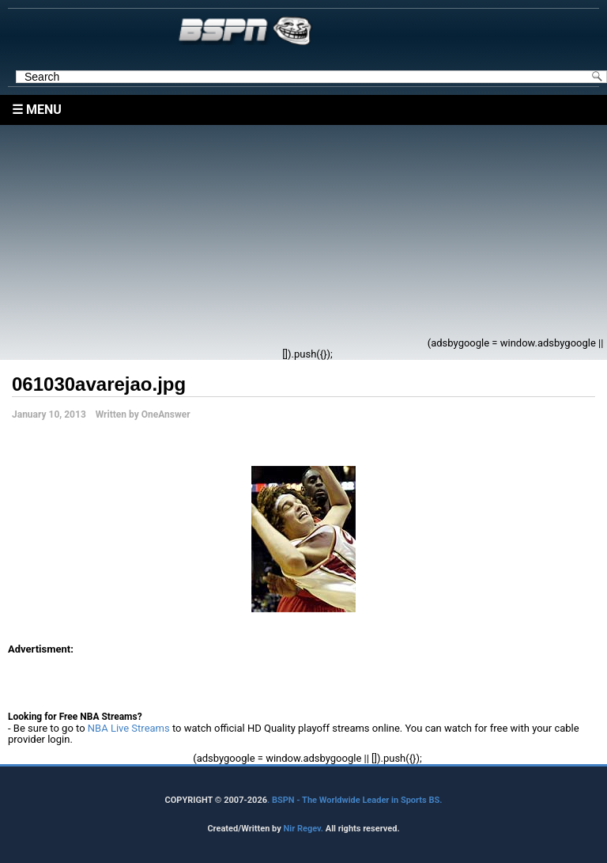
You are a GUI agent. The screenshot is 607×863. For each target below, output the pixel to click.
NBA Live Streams (129, 728)
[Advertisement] (218, 235)
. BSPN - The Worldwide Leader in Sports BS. (354, 800)
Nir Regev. (304, 828)
